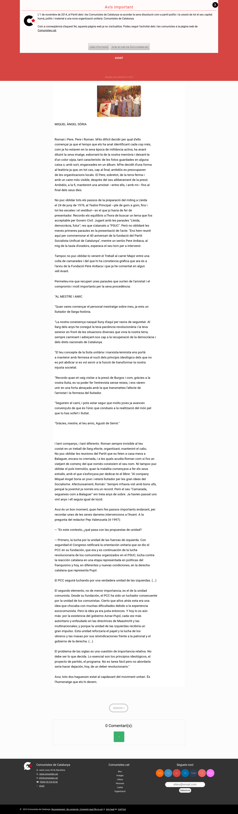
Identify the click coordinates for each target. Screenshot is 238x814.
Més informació (99, 39)
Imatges (120, 775)
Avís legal (110, 809)
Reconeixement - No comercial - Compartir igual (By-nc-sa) (77, 809)
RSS (160, 773)
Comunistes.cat (47, 22)
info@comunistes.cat (48, 778)
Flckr (210, 773)
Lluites (120, 787)
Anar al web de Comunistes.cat (130, 39)
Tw (168, 773)
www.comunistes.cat (48, 774)
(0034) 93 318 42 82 (49, 782)
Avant (119, 58)
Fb (185, 773)
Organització (119, 791)
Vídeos (120, 779)
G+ (177, 773)
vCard (41, 786)
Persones (120, 783)
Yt (202, 773)
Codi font (122, 809)
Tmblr (193, 773)
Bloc (120, 771)
